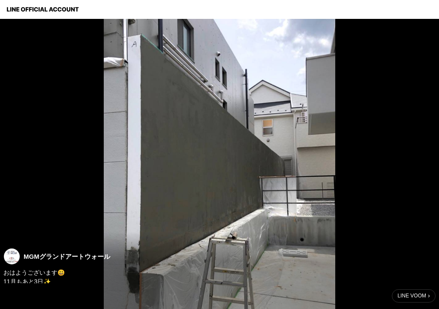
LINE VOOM (411, 296)
